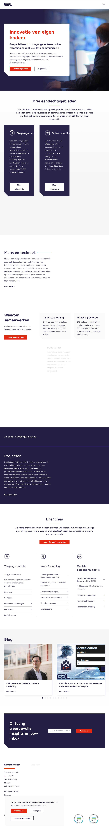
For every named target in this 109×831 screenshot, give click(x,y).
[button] (104, 4)
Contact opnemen (20, 69)
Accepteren (18, 811)
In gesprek (42, 69)
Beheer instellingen (22, 818)
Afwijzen (37, 811)
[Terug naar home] (8, 4)
